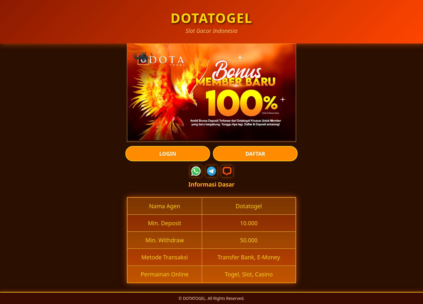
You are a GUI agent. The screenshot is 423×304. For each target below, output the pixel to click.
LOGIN (167, 153)
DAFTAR (255, 153)
